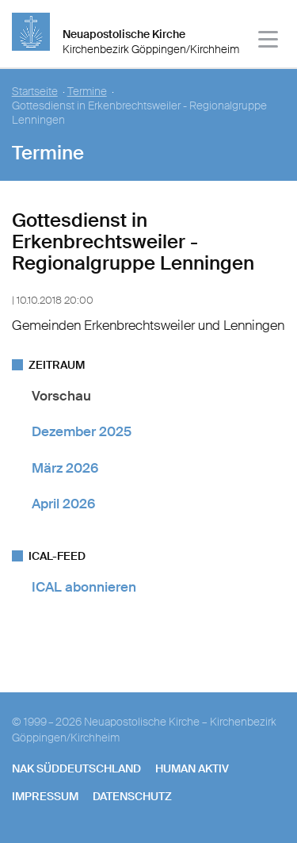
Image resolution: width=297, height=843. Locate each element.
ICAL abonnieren (84, 587)
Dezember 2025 (81, 431)
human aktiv (192, 768)
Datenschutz (132, 796)
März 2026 (65, 468)
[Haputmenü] (269, 41)
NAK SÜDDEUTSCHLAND (76, 768)
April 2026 (63, 503)
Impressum (45, 796)
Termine (87, 91)
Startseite (35, 91)
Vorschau (61, 395)
